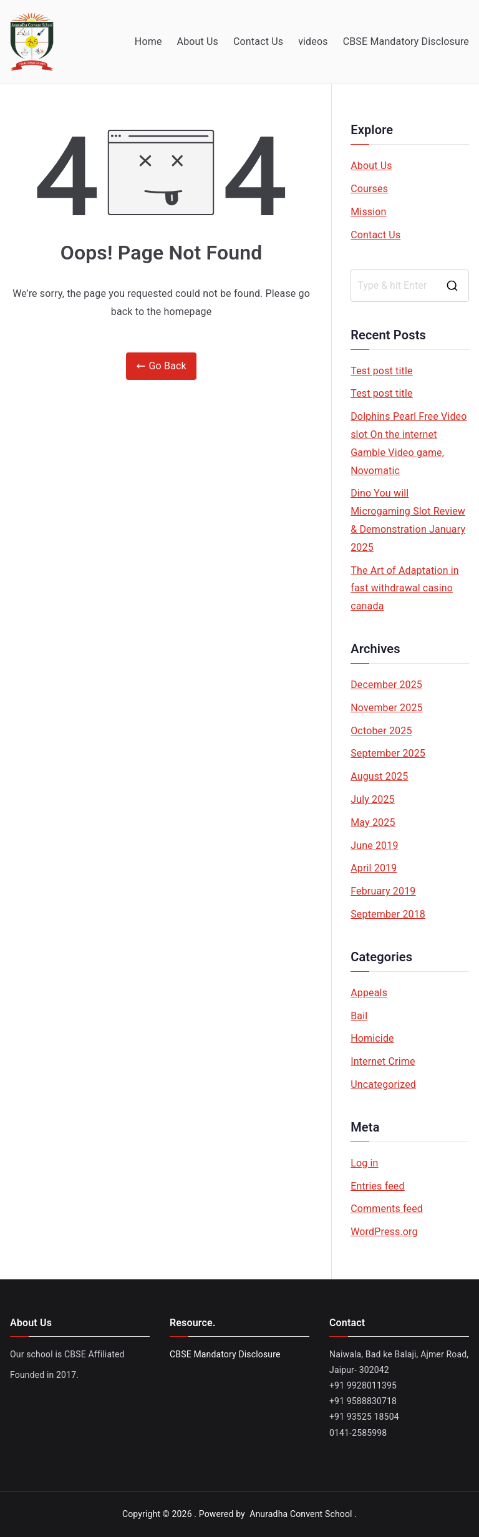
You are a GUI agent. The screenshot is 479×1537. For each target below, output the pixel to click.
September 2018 (388, 914)
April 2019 (374, 868)
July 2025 (373, 799)
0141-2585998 (358, 1433)
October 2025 (381, 731)
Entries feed (377, 1186)
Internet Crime (383, 1061)
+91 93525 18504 (364, 1417)
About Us (197, 41)
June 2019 (374, 845)
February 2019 (383, 891)
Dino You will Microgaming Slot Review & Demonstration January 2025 (408, 520)
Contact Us (258, 41)
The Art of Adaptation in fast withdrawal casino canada (405, 589)
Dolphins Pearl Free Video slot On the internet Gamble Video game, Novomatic (409, 443)
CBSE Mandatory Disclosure (406, 41)
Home (148, 41)
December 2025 (386, 685)
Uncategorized (383, 1084)
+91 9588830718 (363, 1401)
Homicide (372, 1038)
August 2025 (379, 776)
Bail (359, 1016)
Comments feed (387, 1209)
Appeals (369, 993)
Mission (368, 212)
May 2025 (373, 822)
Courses (369, 189)
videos (313, 41)
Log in (364, 1163)
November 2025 (387, 708)
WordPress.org (384, 1232)
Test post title (381, 371)
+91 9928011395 (363, 1385)
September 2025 (388, 753)
